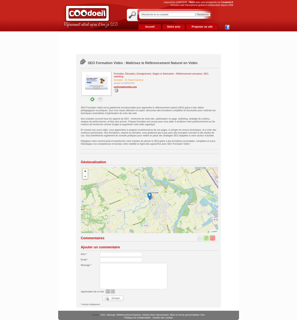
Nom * (84, 254)
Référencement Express (128, 315)
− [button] (85, 176)
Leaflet (214, 231)
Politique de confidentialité (137, 317)
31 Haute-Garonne (134, 80)
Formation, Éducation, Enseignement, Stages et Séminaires (144, 73)
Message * (86, 265)
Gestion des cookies (162, 317)
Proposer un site (202, 26)
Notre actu (173, 26)
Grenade (118, 80)
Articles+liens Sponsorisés (155, 315)
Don (203, 315)
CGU (102, 315)
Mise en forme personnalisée (184, 315)
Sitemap (111, 315)
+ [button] (85, 171)
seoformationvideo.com (125, 87)
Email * (84, 259)
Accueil (150, 26)
